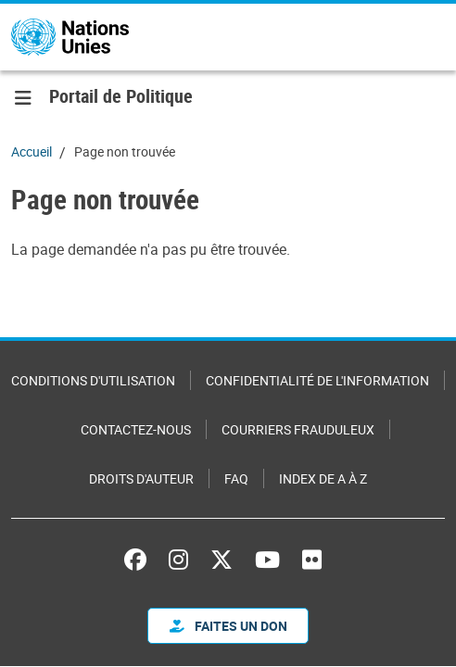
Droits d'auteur (141, 478)
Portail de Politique (121, 95)
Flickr (312, 559)
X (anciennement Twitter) (221, 559)
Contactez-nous (136, 429)
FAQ (236, 478)
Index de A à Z (323, 478)
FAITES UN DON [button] (228, 626)
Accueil (31, 151)
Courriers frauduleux (298, 429)
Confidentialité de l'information (317, 380)
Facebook (135, 559)
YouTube (267, 559)
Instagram (178, 559)
